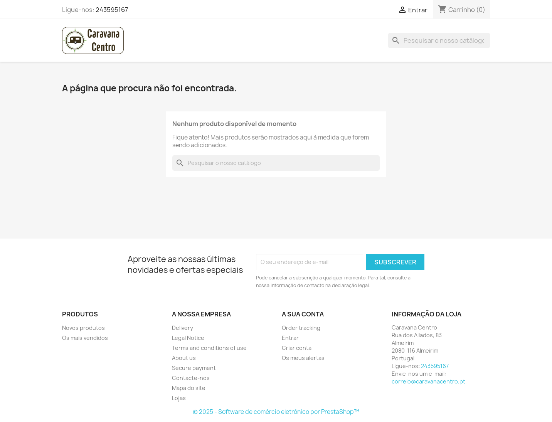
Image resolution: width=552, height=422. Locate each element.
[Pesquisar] (439, 40)
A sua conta (303, 314)
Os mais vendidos (85, 337)
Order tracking (301, 327)
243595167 (112, 9)
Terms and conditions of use (209, 347)
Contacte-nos (191, 378)
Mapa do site (188, 388)
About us (184, 357)
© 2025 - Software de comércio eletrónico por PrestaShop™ (276, 412)
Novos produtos (83, 327)
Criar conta (296, 347)
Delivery (182, 327)
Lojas (179, 398)
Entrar (290, 337)
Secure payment (194, 368)
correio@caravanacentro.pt (428, 381)
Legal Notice (188, 337)
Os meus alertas (303, 357)
